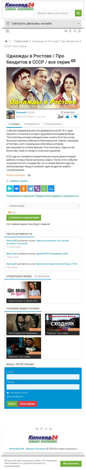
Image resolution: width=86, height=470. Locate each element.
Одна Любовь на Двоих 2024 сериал (24, 300)
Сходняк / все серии (57, 333)
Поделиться (31, 124)
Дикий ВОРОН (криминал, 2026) (52, 253)
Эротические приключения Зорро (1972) (56, 264)
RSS (13, 212)
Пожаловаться (53, 124)
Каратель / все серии (19, 356)
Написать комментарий (25, 217)
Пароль (10, 381)
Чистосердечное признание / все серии (24, 333)
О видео (14, 124)
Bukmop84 (21, 112)
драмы (24, 180)
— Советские (40, 117)
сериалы (14, 180)
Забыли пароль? (14, 396)
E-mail (9, 371)
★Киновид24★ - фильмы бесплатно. (28, 448)
